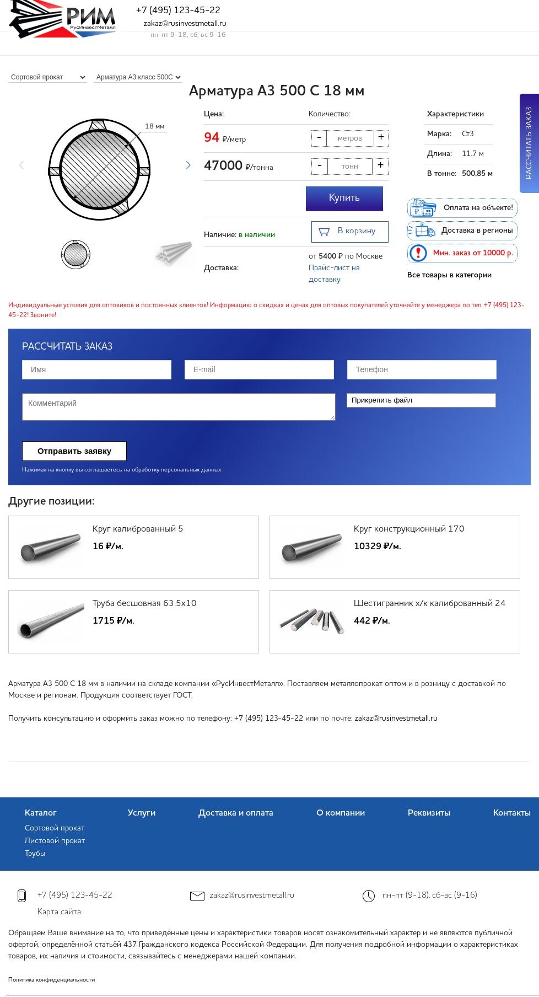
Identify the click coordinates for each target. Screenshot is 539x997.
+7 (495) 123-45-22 (178, 10)
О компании (340, 813)
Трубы (35, 853)
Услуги (141, 813)
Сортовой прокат (54, 828)
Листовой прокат (55, 841)
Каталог (41, 813)
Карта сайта (59, 912)
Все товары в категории (449, 275)
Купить (344, 198)
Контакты (512, 813)
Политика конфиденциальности (51, 980)
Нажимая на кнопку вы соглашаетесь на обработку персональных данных (121, 470)
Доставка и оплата (235, 813)
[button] (188, 165)
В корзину (347, 232)
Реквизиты (429, 813)
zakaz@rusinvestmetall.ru (185, 24)
